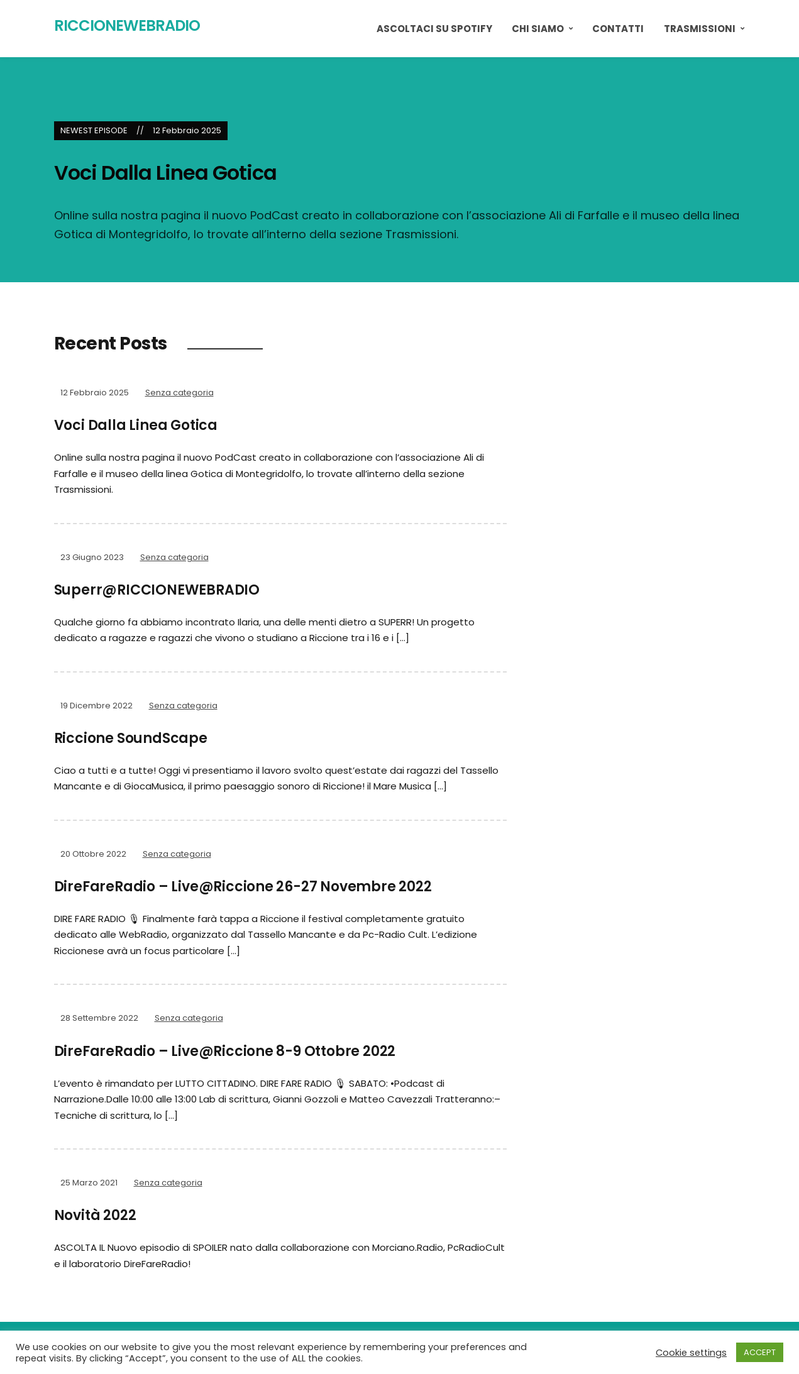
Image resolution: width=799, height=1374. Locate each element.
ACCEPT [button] (760, 1352)
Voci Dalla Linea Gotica (165, 172)
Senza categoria (179, 392)
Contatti (618, 28)
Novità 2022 (95, 1215)
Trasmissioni (700, 28)
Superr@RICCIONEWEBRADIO (157, 590)
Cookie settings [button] (691, 1352)
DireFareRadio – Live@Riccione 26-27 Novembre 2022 (243, 886)
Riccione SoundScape (130, 738)
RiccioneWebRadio (127, 25)
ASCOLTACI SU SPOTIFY (434, 28)
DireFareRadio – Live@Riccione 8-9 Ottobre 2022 (225, 1051)
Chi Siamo (538, 28)
